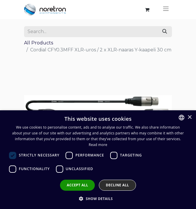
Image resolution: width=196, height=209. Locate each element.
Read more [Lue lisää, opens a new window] (98, 144)
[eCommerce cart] (147, 9)
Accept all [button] (77, 185)
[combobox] (181, 117)
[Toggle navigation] (166, 9)
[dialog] (98, 159)
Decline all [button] (117, 185)
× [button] (189, 117)
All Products (38, 43)
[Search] (164, 31)
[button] (98, 198)
